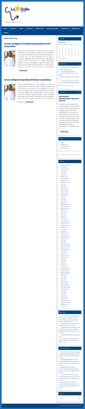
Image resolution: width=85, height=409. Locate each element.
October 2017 (64, 257)
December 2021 (65, 204)
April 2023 (63, 186)
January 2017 (64, 267)
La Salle (63, 312)
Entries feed (64, 144)
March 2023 (64, 187)
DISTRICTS (29, 28)
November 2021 (65, 206)
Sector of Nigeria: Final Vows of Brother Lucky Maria (27, 80)
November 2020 (65, 221)
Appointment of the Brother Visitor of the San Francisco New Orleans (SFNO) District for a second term (69, 329)
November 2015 (65, 287)
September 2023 (65, 182)
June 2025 (64, 167)
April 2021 (63, 216)
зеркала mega (65, 367)
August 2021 (64, 210)
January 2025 (64, 169)
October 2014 (64, 304)
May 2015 (63, 295)
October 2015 (64, 289)
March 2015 (64, 297)
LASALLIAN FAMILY (52, 28)
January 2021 (64, 220)
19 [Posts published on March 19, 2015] (68, 52)
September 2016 (65, 272)
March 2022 (64, 203)
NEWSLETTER (76, 28)
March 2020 (64, 233)
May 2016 (63, 278)
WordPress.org (65, 148)
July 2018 (63, 251)
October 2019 (64, 238)
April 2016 (63, 280)
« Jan (60, 58)
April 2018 (63, 253)
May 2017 (63, 263)
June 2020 (64, 229)
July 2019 (63, 240)
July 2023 (63, 184)
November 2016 (65, 268)
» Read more (23, 70)
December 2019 (65, 236)
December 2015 (65, 285)
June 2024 (64, 171)
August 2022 (64, 195)
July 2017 (63, 259)
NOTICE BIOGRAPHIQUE (68, 71)
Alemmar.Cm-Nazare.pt (67, 352)
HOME (5, 28)
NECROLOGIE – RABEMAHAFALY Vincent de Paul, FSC (69, 99)
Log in (62, 142)
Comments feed (65, 146)
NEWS (21, 28)
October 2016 (64, 270)
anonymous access (66, 374)
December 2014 (65, 300)
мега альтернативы (66, 359)
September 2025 (65, 165)
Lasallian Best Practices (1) (68, 335)
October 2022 (64, 193)
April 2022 (63, 201)
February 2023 (65, 189)
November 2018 (65, 246)
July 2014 (63, 306)
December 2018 (65, 244)
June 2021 (63, 212)
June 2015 (63, 293)
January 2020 (64, 235)
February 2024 (65, 178)
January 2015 (64, 299)
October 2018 (64, 248)
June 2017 (63, 261)
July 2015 (63, 291)
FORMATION (39, 28)
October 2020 (64, 223)
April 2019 (63, 242)
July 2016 (63, 276)
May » (64, 58)
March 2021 (64, 218)
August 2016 (64, 274)
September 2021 (65, 208)
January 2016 (64, 284)
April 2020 (63, 231)
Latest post (62, 92)
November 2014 (65, 302)
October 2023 (64, 180)
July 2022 (63, 197)
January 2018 (64, 255)
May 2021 (63, 214)
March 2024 (64, 176)
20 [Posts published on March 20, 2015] (72, 52)
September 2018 (65, 250)
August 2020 (64, 227)
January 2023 (64, 191)
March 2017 (64, 265)
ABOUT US (13, 28)
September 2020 (65, 225)
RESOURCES (64, 28)
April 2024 (63, 174)
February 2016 (65, 282)
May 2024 (63, 172)
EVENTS (5, 33)
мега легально (65, 382)
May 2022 (63, 199)
